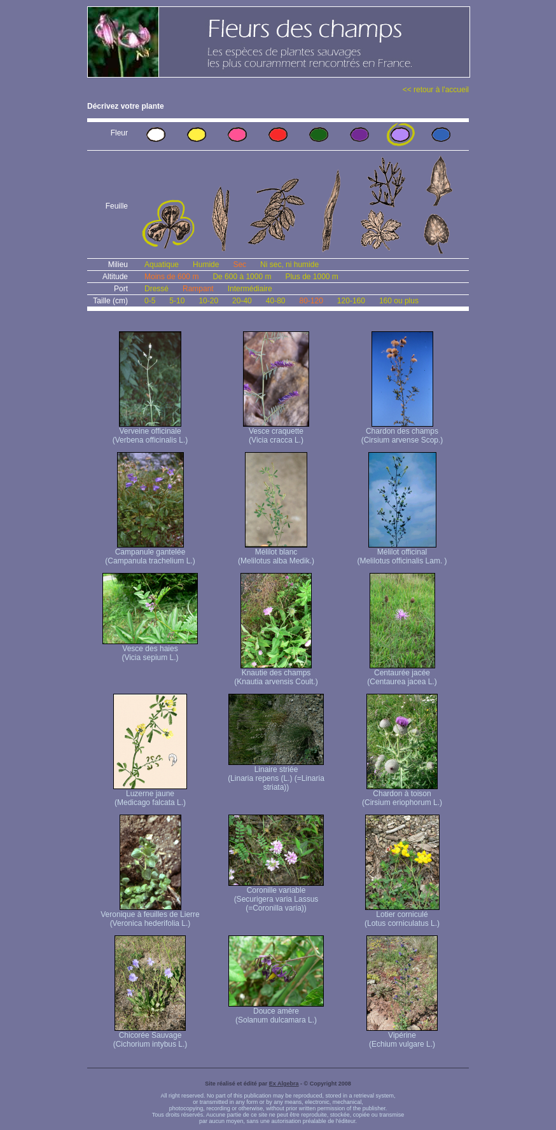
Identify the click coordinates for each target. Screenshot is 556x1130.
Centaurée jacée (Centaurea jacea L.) (401, 673)
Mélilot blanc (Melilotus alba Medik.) (276, 553)
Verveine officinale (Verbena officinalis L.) (150, 432)
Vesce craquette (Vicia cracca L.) (276, 432)
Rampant (198, 288)
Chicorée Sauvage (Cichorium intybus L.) (150, 1036)
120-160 (351, 300)
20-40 (242, 300)
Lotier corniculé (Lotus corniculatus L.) (402, 915)
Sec (239, 264)
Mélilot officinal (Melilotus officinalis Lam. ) (402, 553)
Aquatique (161, 264)
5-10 (176, 300)
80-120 (311, 300)
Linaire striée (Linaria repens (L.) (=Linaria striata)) (276, 775)
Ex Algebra (284, 1083)
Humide (206, 264)
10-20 (208, 300)
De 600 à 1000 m (241, 276)
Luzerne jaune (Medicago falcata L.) (150, 794)
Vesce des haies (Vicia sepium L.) (150, 649)
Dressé (156, 288)
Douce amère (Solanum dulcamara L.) (276, 1012)
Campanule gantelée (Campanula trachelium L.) (150, 553)
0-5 (149, 300)
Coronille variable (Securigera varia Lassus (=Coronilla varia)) (276, 896)
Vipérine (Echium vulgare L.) (402, 1036)
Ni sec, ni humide (289, 264)
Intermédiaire (250, 288)
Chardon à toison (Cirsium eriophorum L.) (402, 794)
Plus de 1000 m (311, 276)
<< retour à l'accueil (436, 89)
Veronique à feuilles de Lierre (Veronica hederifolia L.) (150, 915)
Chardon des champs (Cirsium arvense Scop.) (402, 432)
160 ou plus (399, 300)
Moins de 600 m (171, 276)
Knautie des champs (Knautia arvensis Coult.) (275, 673)
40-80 (276, 300)
